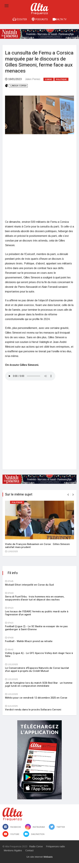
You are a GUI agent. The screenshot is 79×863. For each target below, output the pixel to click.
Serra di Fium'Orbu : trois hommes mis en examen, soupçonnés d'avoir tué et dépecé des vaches (34, 598)
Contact (29, 850)
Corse (48, 79)
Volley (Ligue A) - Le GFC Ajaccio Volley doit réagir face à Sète (39, 654)
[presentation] (68, 494)
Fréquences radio (55, 846)
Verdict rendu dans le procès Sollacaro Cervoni (33, 709)
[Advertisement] (39, 177)
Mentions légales (13, 850)
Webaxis (48, 856)
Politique (61, 79)
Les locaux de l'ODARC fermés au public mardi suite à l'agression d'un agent (36, 613)
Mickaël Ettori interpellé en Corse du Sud (29, 585)
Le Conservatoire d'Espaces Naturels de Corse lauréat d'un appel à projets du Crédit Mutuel (37, 669)
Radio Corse (36, 846)
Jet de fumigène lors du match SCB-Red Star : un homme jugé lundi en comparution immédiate (38, 684)
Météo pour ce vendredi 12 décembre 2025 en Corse (36, 698)
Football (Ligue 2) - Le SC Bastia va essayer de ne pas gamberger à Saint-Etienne (36, 628)
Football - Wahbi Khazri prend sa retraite (28, 641)
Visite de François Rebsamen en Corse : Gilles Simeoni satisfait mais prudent (37, 545)
